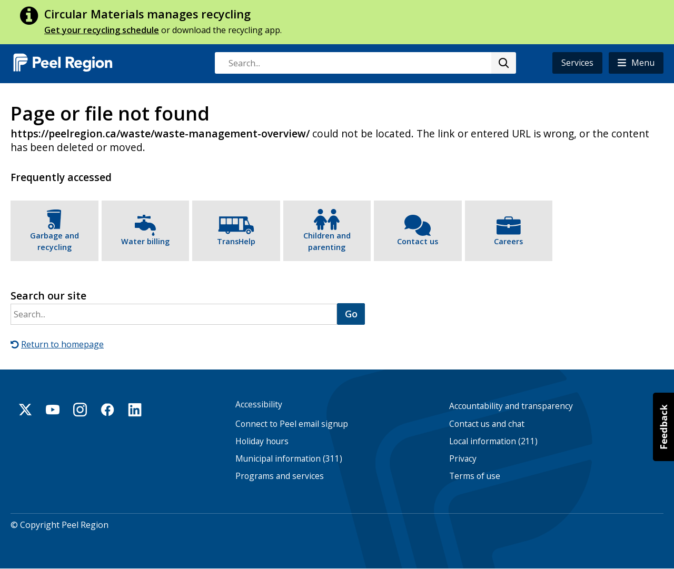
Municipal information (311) (288, 458)
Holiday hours (262, 441)
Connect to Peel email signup (291, 424)
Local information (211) (493, 441)
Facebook (107, 409)
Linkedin (134, 409)
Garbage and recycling (54, 241)
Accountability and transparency (511, 406)
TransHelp (236, 241)
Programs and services (279, 476)
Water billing (145, 241)
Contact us (417, 241)
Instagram (80, 409)
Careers (508, 241)
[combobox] (365, 63)
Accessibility (258, 404)
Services (577, 62)
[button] (636, 63)
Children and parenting (327, 241)
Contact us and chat (486, 424)
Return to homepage (62, 344)
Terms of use (474, 476)
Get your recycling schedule (101, 30)
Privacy (463, 458)
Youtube (52, 409)
